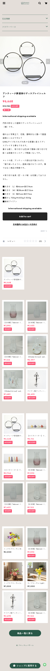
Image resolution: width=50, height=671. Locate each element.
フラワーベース (9, 27)
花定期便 (6, 19)
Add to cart (25, 216)
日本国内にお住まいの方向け (25, 224)
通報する (44, 231)
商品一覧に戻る (25, 633)
